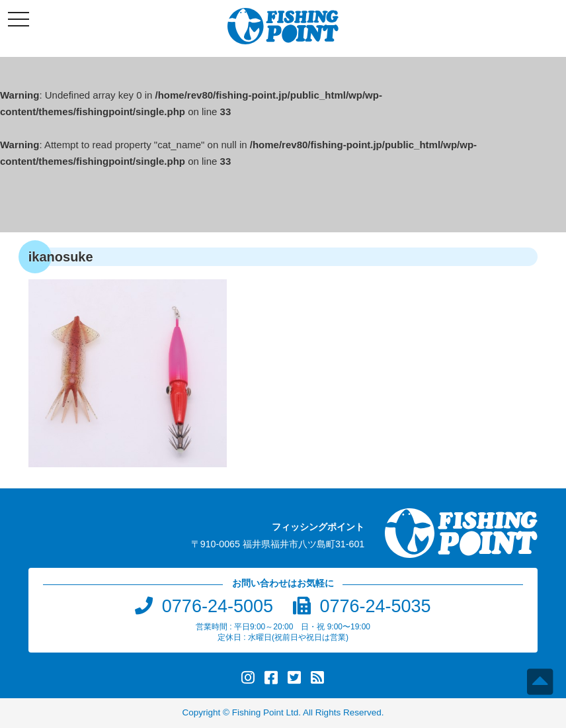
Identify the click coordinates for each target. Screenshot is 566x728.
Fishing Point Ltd (265, 712)
